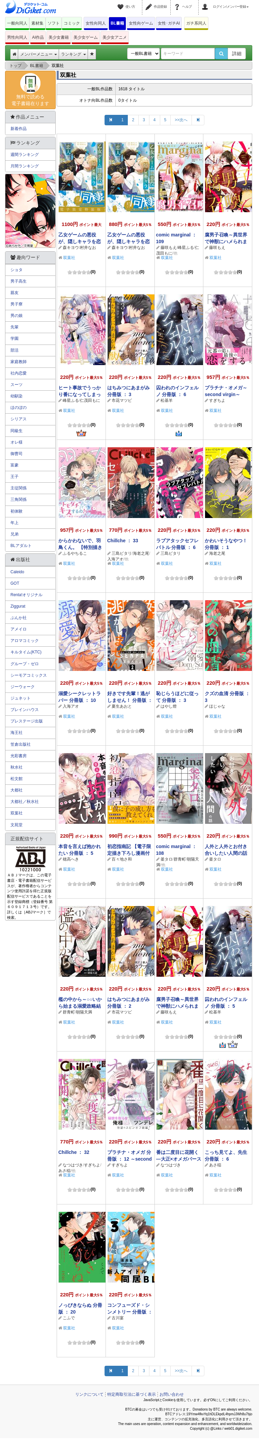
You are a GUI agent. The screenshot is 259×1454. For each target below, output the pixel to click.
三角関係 (18, 499)
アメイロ (18, 629)
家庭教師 (18, 361)
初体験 (16, 511)
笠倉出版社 (20, 744)
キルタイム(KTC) (25, 652)
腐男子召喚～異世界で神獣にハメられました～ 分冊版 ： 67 (226, 241)
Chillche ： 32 (73, 1152)
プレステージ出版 (26, 721)
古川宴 (118, 1318)
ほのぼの (18, 407)
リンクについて (89, 1394)
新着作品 (18, 128)
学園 (14, 338)
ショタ (16, 269)
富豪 (14, 465)
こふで (69, 1318)
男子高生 (18, 281)
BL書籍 (117, 23)
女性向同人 (96, 23)
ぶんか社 (18, 617)
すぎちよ (217, 400)
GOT (14, 583)
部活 (14, 350)
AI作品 (38, 37)
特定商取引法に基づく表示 (131, 1394)
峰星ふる (186, 247)
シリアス (18, 419)
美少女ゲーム (86, 37)
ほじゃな (217, 706)
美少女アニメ (115, 37)
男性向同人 (17, 37)
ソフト (54, 23)
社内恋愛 (18, 373)
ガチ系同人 (196, 23)
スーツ (16, 384)
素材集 (37, 23)
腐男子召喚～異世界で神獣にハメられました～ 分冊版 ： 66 (177, 1006)
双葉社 (69, 257)
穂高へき (71, 859)
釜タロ (167, 859)
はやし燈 (169, 706)
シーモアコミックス (28, 675)
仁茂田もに (90, 400)
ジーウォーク (22, 686)
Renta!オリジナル (26, 594)
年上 (14, 522)
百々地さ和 (122, 859)
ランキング (73, 54)
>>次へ (181, 120)
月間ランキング (24, 166)
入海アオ (115, 559)
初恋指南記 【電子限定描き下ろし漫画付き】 (129, 853)
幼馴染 (16, 396)
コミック (72, 23)
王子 (14, 476)
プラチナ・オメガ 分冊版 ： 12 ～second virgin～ (129, 1159)
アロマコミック (24, 640)
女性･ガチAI (169, 23)
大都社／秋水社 (24, 801)
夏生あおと (122, 706)
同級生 (16, 430)
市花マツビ (122, 400)
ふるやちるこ (75, 553)
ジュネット (20, 698)
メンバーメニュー (38, 54)
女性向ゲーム (141, 23)
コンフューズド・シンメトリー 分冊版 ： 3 (129, 1311)
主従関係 (18, 488)
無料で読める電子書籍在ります (30, 89)
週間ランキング (24, 154)
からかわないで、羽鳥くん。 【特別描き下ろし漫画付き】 (80, 547)
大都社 (16, 790)
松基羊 (167, 400)
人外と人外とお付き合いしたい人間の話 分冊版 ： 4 (226, 853)
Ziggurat (17, 606)
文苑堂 (16, 824)
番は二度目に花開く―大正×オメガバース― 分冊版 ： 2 (178, 1159)
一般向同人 (17, 23)
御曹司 (16, 453)
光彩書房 (18, 755)
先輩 (14, 327)
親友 (14, 292)
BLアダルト (21, 545)
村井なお (88, 247)
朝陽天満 (84, 1012)
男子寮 (16, 304)
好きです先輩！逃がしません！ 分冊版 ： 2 (129, 700)
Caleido (17, 572)
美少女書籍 (59, 37)
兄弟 (14, 534)
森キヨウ (71, 247)
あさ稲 (64, 1170)
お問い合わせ (172, 1394)
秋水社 (16, 767)
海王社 (16, 732)
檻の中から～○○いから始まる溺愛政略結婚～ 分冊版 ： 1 (80, 1006)
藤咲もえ (169, 247)
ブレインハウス (24, 709)
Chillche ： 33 (122, 540)
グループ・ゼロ (24, 663)
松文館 (16, 778)
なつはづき (73, 1165)
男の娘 (16, 315)
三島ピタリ (122, 553)
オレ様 (16, 442)
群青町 (180, 859)
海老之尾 (141, 553)
